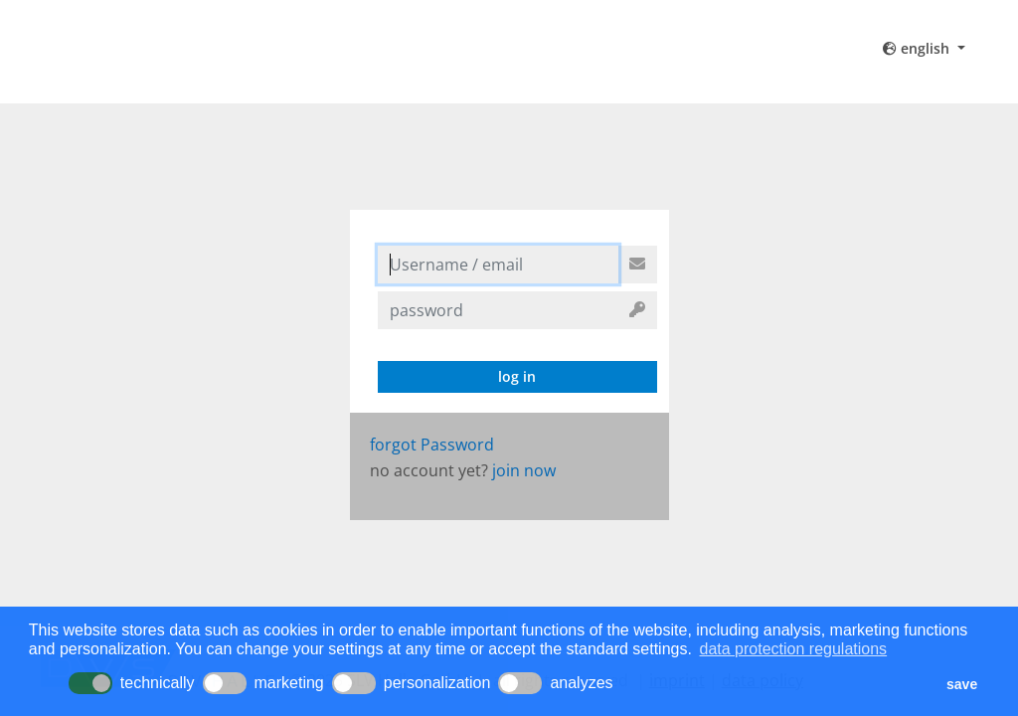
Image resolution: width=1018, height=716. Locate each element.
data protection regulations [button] (794, 648)
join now (524, 470)
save (961, 684)
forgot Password (432, 444)
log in (517, 376)
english (918, 48)
